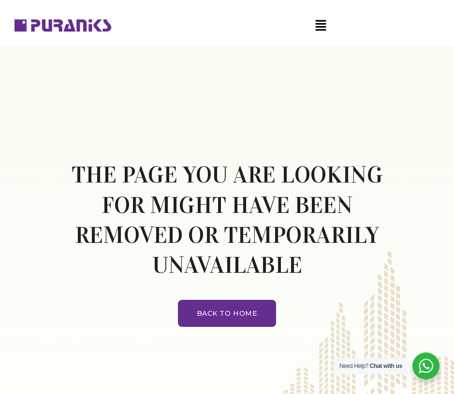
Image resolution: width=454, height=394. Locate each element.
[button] (321, 25)
